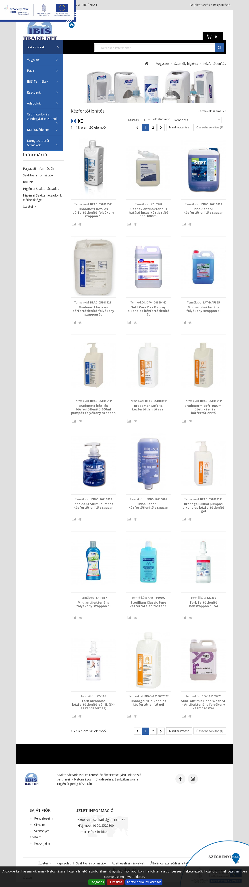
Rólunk (28, 182)
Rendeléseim (43, 824)
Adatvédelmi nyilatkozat (144, 882)
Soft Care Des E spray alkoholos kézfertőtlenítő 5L (148, 311)
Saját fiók (40, 815)
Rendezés (181, 120)
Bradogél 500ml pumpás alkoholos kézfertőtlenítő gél (203, 510)
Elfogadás (97, 882)
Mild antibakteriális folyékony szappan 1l (93, 607)
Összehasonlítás (73, 225)
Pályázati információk (38, 168)
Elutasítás (115, 882)
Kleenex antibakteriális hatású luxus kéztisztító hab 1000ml (148, 212)
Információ (35, 155)
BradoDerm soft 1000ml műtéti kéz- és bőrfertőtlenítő (203, 411)
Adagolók (34, 103)
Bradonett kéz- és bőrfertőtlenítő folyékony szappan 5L (93, 311)
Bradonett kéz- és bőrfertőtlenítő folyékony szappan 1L (93, 212)
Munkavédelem (38, 130)
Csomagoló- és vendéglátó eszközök (42, 116)
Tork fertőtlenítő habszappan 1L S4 (203, 607)
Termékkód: (93, 204)
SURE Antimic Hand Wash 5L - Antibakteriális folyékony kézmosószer (203, 709)
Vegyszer (33, 59)
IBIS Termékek (37, 81)
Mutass (133, 120)
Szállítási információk (38, 175)
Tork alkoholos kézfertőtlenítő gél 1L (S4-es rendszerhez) (93, 709)
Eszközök (34, 92)
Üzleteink (29, 206)
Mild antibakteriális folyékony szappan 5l (203, 310)
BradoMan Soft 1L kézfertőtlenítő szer (148, 409)
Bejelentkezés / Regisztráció (210, 5)
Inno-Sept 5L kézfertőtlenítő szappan (203, 210)
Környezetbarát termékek (38, 142)
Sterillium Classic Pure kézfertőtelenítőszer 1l (148, 607)
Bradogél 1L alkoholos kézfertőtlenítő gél (148, 707)
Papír (30, 70)
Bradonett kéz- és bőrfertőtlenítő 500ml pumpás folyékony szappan (93, 411)
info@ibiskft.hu (98, 837)
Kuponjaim (42, 849)
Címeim (39, 830)
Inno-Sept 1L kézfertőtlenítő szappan (148, 508)
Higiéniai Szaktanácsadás (41, 188)
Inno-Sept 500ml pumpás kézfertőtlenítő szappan (93, 508)
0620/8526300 (103, 831)
